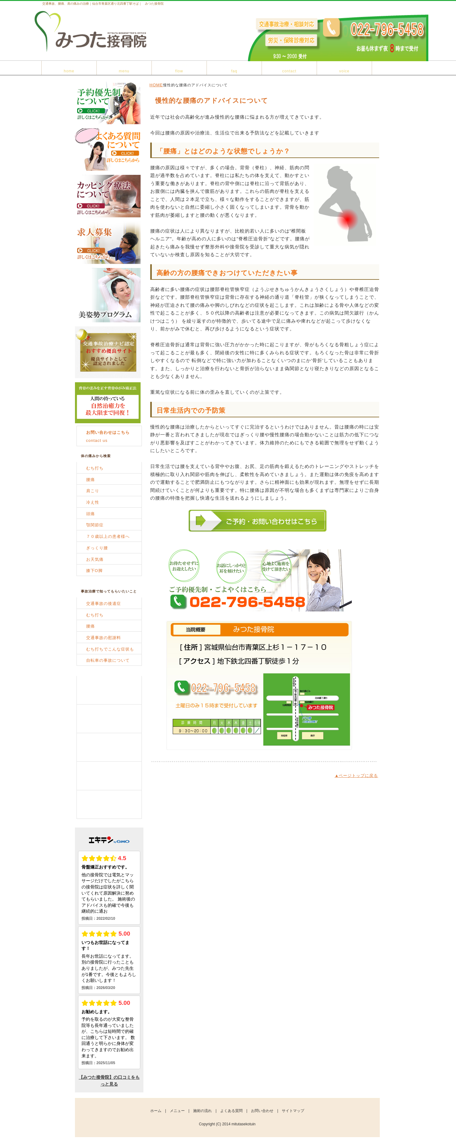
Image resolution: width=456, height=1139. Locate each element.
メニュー (124, 68)
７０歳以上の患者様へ (108, 536)
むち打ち (95, 468)
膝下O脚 (94, 570)
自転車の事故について (108, 660)
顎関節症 (95, 525)
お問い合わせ (289, 68)
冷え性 (92, 502)
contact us (108, 436)
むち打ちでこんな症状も (110, 649)
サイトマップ (293, 1111)
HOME (156, 85)
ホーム (69, 68)
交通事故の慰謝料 (103, 637)
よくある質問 (234, 68)
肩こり (92, 490)
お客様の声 (109, 804)
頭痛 (90, 513)
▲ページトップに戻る (356, 775)
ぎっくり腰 (97, 548)
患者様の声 (344, 68)
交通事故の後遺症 (103, 603)
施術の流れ (179, 68)
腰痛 (90, 479)
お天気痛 (95, 559)
